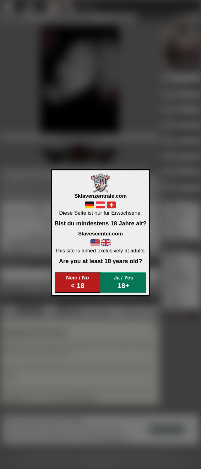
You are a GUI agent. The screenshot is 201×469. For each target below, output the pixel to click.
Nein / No (77, 282)
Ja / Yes (123, 282)
